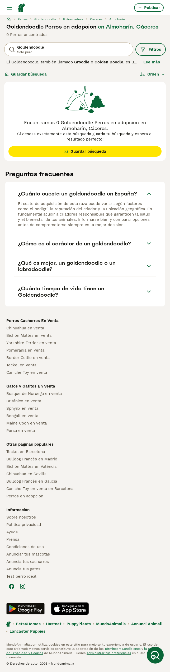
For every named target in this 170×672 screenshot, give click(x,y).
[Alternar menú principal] (9, 7)
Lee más (151, 62)
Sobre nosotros (21, 517)
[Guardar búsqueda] (155, 655)
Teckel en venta (21, 365)
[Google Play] (25, 608)
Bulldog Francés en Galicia (31, 481)
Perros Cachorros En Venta (32, 320)
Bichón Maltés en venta (28, 335)
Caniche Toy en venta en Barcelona (39, 488)
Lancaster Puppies (27, 631)
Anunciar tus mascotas (28, 554)
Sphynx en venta (22, 408)
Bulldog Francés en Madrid (31, 459)
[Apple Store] (70, 608)
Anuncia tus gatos (23, 569)
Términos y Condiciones (122, 649)
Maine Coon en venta (26, 423)
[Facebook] (11, 586)
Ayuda (12, 532)
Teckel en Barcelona (25, 451)
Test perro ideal (21, 576)
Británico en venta (23, 401)
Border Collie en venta (28, 357)
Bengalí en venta (22, 415)
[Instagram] (22, 586)
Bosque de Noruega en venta (34, 393)
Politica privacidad (23, 524)
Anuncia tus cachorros (27, 561)
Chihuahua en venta (25, 328)
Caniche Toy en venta (26, 372)
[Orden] (152, 74)
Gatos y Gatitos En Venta (30, 386)
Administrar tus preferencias (109, 653)
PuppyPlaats (79, 624)
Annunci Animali (146, 624)
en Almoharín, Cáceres (128, 27)
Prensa (12, 539)
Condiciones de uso (25, 546)
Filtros (150, 49)
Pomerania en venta (25, 350)
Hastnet (53, 624)
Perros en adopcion (24, 496)
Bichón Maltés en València (31, 466)
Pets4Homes (28, 624)
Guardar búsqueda (26, 74)
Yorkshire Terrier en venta (31, 342)
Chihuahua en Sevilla (26, 474)
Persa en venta (20, 430)
